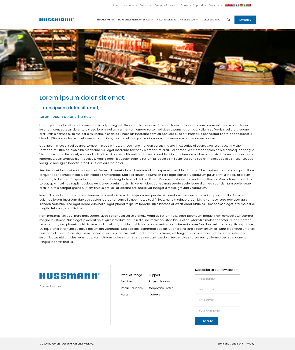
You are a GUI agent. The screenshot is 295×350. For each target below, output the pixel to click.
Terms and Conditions (230, 343)
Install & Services (166, 19)
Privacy (250, 343)
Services (127, 281)
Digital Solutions (210, 19)
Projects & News (166, 5)
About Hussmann (125, 5)
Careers (186, 5)
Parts (124, 294)
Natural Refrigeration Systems (135, 19)
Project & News (159, 281)
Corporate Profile (161, 288)
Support (200, 5)
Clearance (215, 5)
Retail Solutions (189, 19)
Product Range (105, 19)
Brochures (146, 5)
